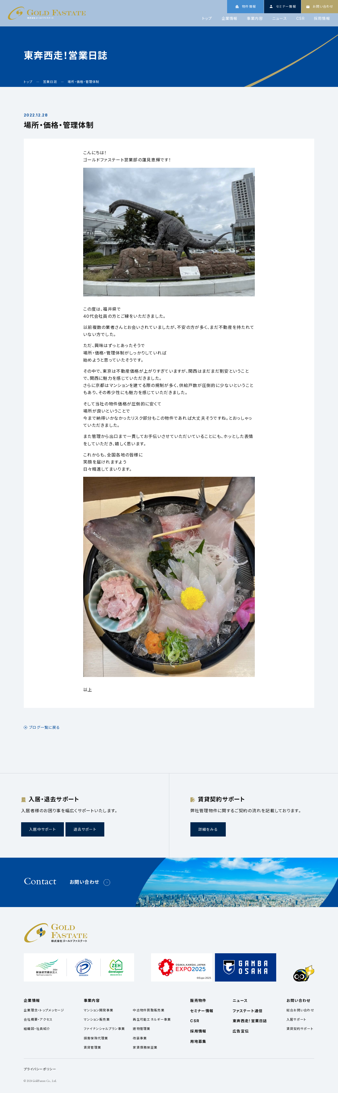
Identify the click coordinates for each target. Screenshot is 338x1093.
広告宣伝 (241, 1031)
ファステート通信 (247, 1010)
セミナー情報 (201, 1010)
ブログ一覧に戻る (44, 727)
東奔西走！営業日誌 (250, 1021)
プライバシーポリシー (40, 1069)
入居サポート (297, 1019)
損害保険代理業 (96, 1038)
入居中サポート (42, 829)
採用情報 (322, 18)
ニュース (279, 18)
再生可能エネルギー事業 (152, 1019)
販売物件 (198, 1000)
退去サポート (84, 829)
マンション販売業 (97, 1019)
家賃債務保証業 (145, 1047)
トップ (207, 18)
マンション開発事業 (99, 1010)
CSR (300, 18)
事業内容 (255, 18)
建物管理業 (141, 1029)
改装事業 (140, 1038)
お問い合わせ (84, 882)
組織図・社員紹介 (37, 1029)
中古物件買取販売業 (149, 1010)
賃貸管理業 (92, 1047)
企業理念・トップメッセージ (44, 1010)
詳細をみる (208, 829)
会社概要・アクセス (38, 1019)
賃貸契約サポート (300, 1029)
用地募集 (198, 1041)
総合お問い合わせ (300, 1010)
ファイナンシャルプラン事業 (104, 1029)
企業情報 (230, 18)
